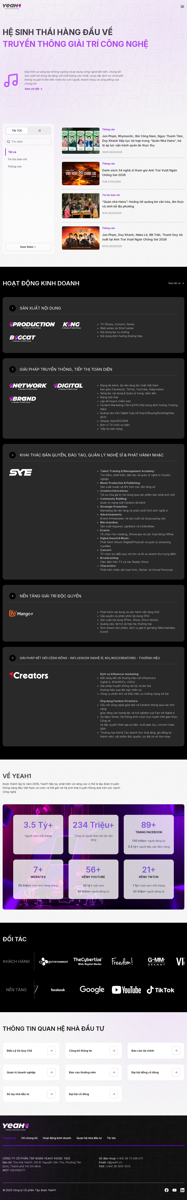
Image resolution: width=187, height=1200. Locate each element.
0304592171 (17, 1170)
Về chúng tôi (29, 1138)
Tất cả (12, 152)
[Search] (31, 141)
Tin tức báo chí (17, 159)
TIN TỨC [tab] (17, 130)
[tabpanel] (17, 159)
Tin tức (111, 1138)
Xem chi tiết (33, 88)
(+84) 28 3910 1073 (118, 1166)
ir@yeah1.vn (114, 1162)
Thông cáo (15, 166)
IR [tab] (40, 130)
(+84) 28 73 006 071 (130, 1158)
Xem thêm (28, 247)
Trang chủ (9, 1138)
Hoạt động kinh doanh (57, 1138)
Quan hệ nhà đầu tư (89, 1138)
